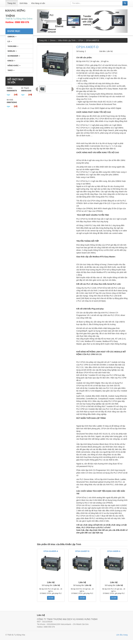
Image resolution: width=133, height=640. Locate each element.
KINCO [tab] (11, 61)
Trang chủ (11, 3)
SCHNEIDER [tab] (14, 56)
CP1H (80, 40)
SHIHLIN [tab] (12, 51)
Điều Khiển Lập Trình (66, 40)
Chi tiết (50, 598)
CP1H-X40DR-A (113, 551)
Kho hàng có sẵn (38, 3)
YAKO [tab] (11, 70)
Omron (53, 40)
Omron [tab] (12, 37)
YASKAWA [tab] (13, 46)
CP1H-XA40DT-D (82, 551)
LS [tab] (10, 41)
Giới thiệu (24, 3)
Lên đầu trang (122, 635)
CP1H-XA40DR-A (51, 551)
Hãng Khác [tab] (14, 65)
